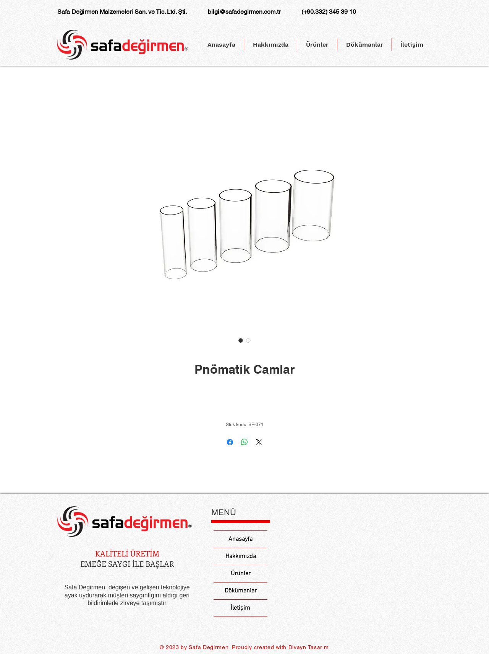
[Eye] (124, 521)
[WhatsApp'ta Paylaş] (244, 442)
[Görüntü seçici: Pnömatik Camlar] (240, 340)
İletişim (240, 608)
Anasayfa (240, 539)
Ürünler (241, 574)
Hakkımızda (240, 556)
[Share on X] (259, 442)
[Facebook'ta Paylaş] (230, 442)
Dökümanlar (241, 591)
